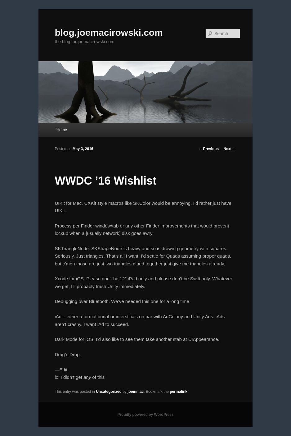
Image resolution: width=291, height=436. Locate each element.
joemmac (136, 391)
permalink (178, 391)
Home (61, 129)
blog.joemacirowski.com (109, 32)
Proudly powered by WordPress (145, 414)
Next (229, 149)
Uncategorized (109, 391)
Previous (208, 149)
